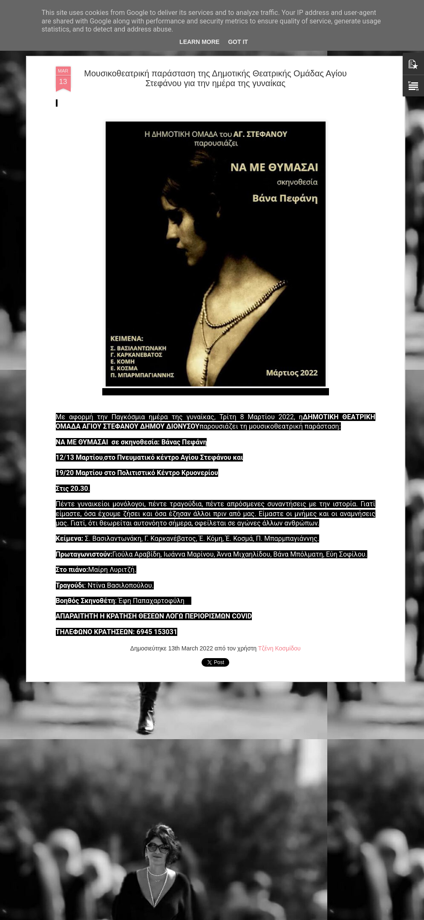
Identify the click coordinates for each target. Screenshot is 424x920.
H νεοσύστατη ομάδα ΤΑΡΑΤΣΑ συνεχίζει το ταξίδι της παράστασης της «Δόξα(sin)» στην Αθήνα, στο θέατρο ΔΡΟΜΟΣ (213, 821)
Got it (238, 41)
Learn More (199, 41)
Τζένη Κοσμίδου (279, 601)
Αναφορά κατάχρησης (263, 915)
